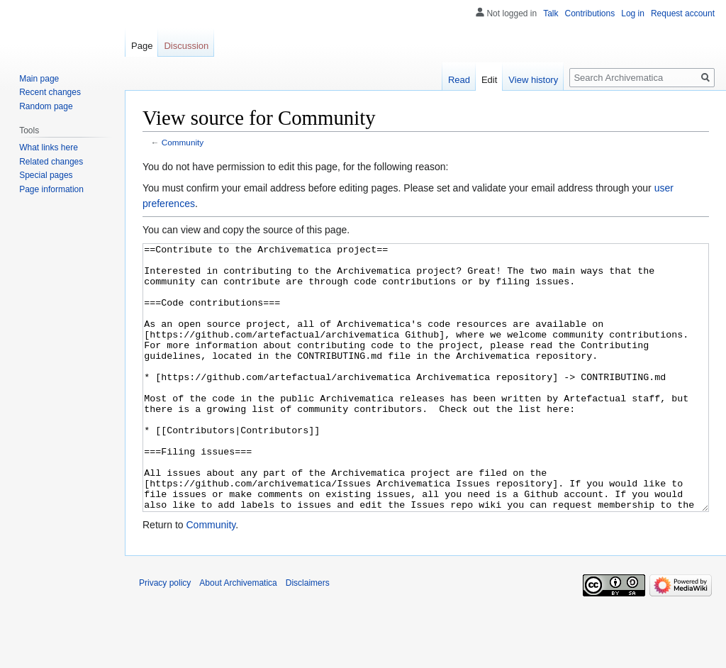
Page (141, 45)
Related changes (51, 162)
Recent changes (50, 92)
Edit (489, 79)
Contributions (590, 13)
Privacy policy (165, 636)
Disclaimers (308, 636)
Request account (683, 13)
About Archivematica (238, 636)
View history (533, 79)
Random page (45, 106)
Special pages (45, 175)
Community (182, 142)
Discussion (186, 45)
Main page (39, 79)
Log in (632, 13)
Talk (550, 13)
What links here (48, 147)
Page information (51, 189)
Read (459, 79)
